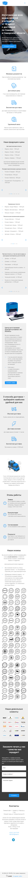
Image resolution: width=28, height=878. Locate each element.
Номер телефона (7, 774)
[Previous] (2, 190)
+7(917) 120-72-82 (14, 832)
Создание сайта (17, 876)
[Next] (25, 190)
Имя (4, 768)
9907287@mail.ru (14, 834)
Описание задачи (7, 780)
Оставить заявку (9, 46)
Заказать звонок (21, 3)
